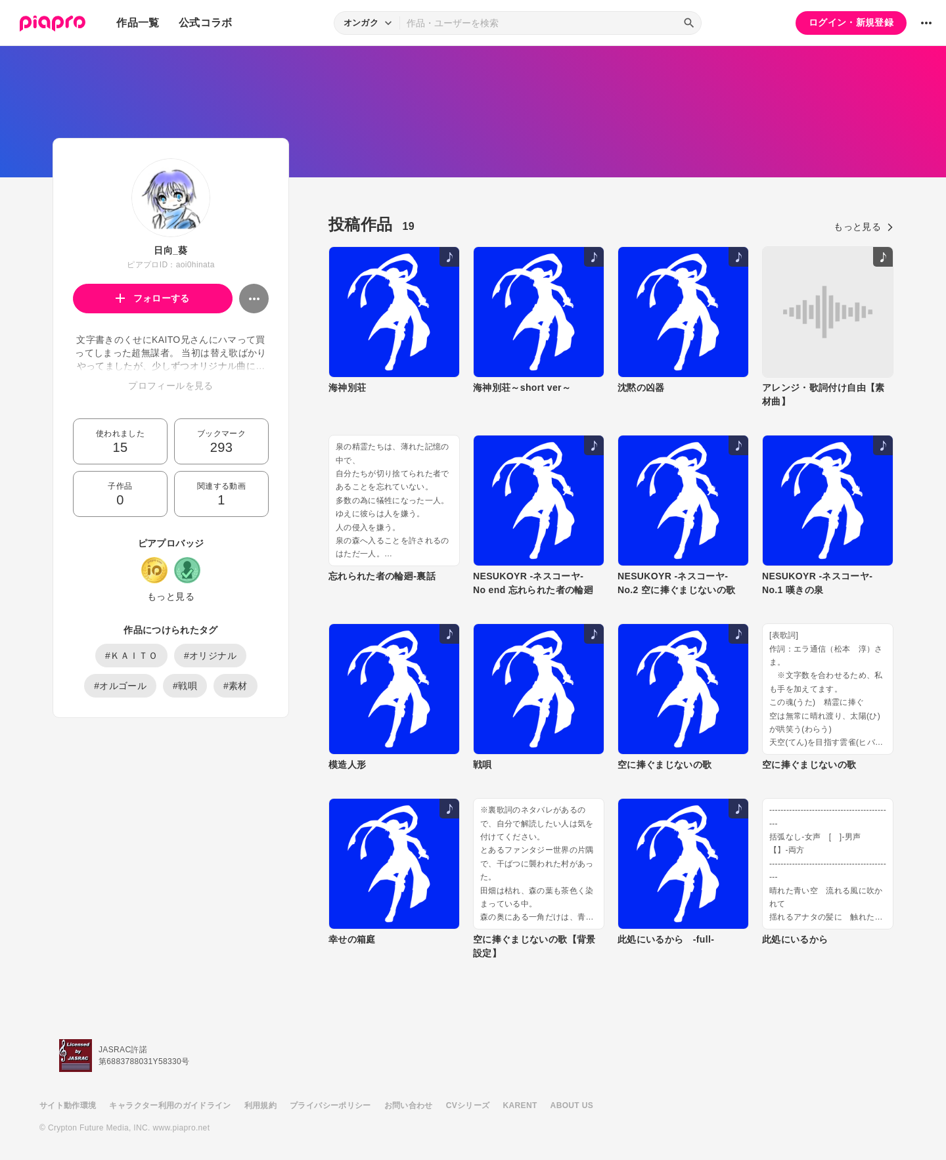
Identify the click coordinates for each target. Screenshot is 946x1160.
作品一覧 (137, 22)
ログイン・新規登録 (851, 22)
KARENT (520, 1105)
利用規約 (260, 1105)
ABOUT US (572, 1105)
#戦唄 (185, 685)
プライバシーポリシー (330, 1105)
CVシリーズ (468, 1105)
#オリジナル (210, 655)
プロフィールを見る (170, 385)
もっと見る (170, 596)
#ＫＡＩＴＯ (131, 655)
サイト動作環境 (67, 1105)
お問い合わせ (408, 1105)
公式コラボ (206, 22)
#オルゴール (120, 685)
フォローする (153, 298)
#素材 (235, 685)
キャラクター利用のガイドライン (170, 1105)
